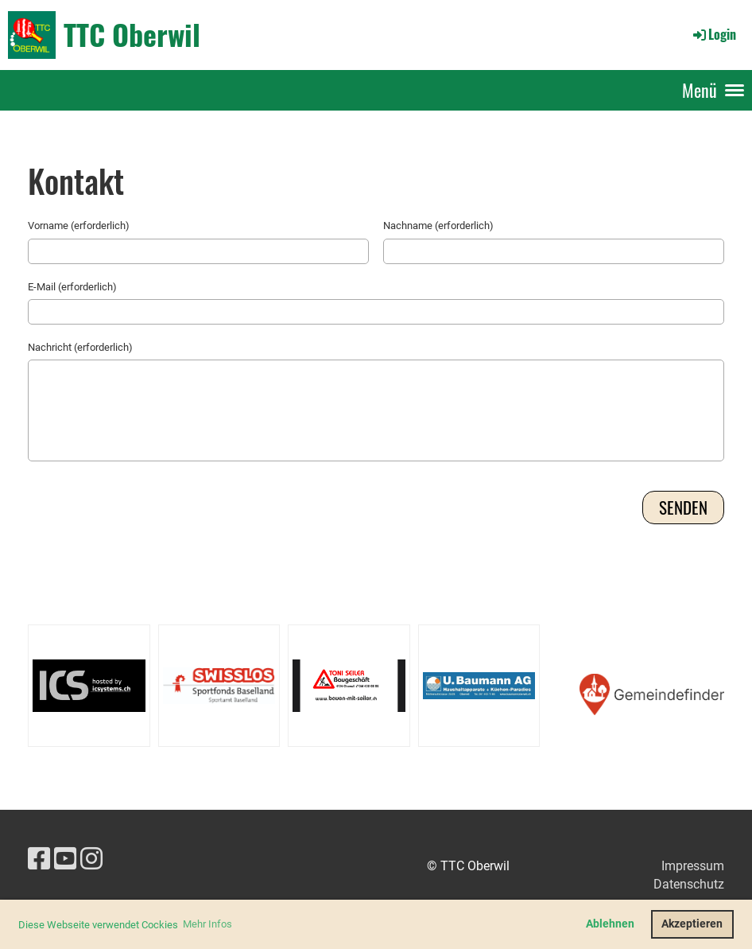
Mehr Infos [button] (207, 924)
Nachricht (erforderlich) (80, 347)
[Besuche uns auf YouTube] (65, 859)
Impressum (692, 865)
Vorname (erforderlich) (79, 225)
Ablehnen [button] (610, 924)
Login (713, 34)
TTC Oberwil (132, 34)
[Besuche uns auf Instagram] (91, 859)
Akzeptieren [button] (692, 924)
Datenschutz (688, 884)
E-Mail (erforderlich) (72, 287)
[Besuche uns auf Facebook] (39, 859)
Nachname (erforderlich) (438, 225)
